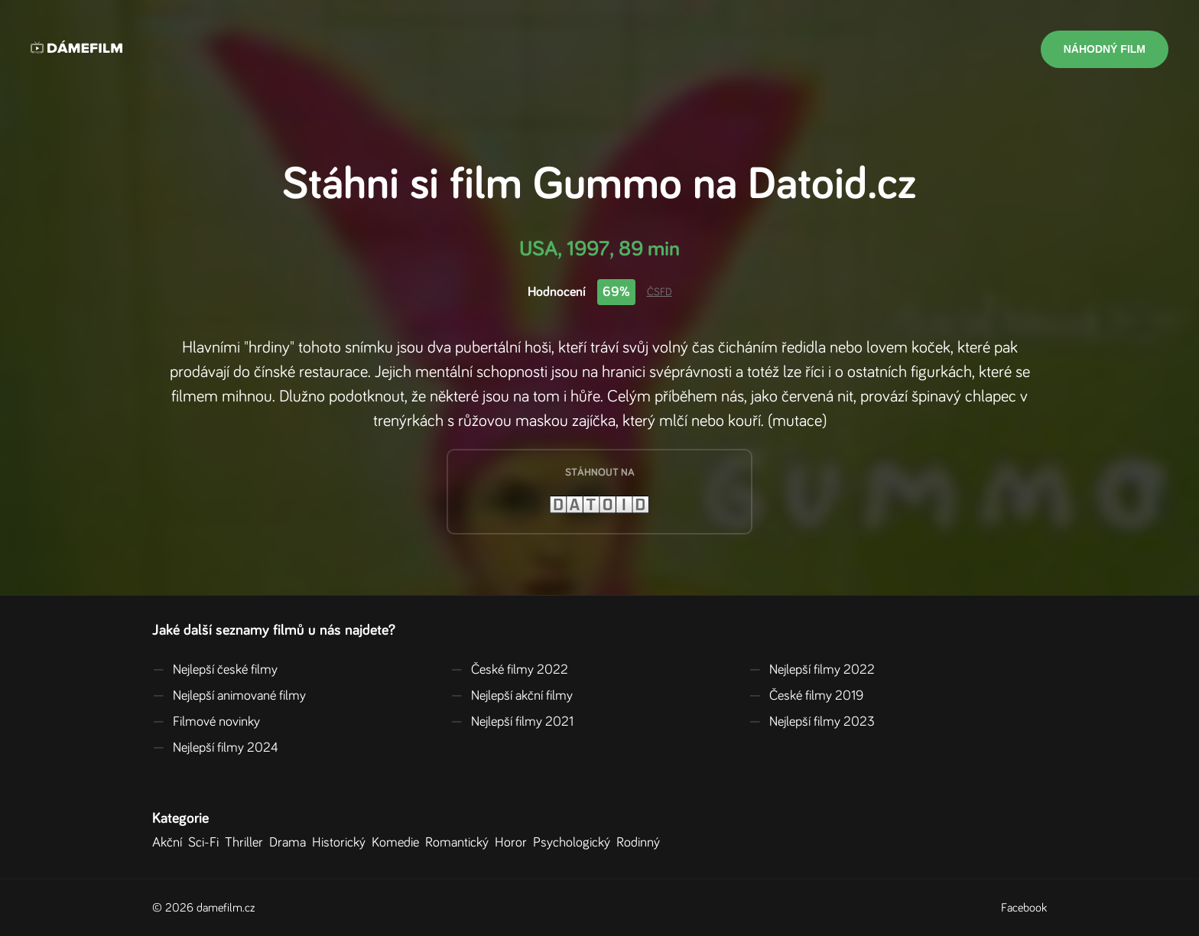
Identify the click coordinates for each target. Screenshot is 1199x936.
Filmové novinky (206, 722)
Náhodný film (1104, 49)
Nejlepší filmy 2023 (812, 722)
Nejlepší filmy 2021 (512, 722)
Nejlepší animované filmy (229, 696)
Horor (514, 843)
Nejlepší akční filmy (511, 696)
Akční (170, 843)
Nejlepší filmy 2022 (812, 670)
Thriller (247, 843)
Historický (342, 843)
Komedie (398, 843)
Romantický (460, 843)
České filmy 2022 (509, 670)
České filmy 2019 (806, 696)
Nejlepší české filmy (215, 670)
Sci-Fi (206, 843)
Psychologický (574, 843)
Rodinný (641, 843)
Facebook (1024, 908)
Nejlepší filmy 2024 (215, 748)
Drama (290, 843)
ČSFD (659, 292)
